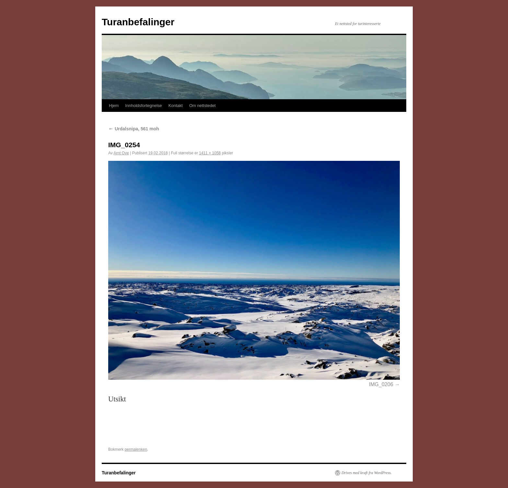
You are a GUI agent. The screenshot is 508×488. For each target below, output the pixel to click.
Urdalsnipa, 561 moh (133, 128)
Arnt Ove (121, 153)
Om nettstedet (202, 105)
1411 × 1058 (210, 153)
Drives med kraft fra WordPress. (366, 472)
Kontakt (175, 105)
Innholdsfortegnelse (143, 105)
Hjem (114, 105)
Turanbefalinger (138, 22)
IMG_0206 (381, 384)
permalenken (136, 449)
